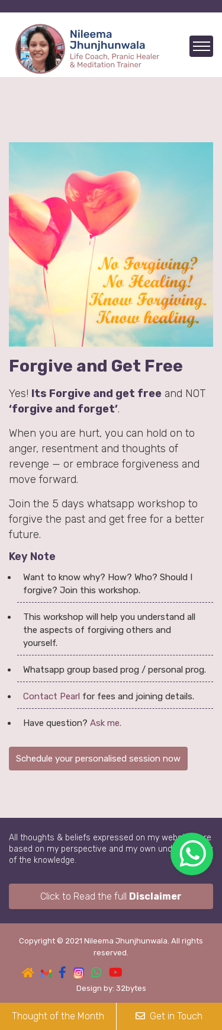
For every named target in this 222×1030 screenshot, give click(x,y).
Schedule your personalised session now (98, 758)
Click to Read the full (111, 896)
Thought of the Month (58, 1016)
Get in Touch (169, 1016)
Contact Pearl (51, 696)
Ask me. (105, 723)
